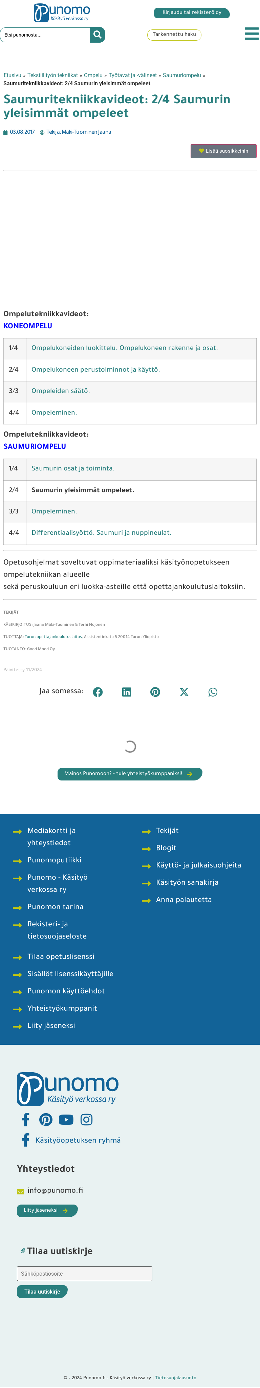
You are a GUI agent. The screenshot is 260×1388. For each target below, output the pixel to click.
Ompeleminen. (54, 513)
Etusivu (12, 76)
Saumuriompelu (182, 76)
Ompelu (93, 76)
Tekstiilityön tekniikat (52, 76)
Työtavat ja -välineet (133, 76)
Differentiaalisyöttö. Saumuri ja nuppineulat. (101, 534)
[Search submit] (97, 35)
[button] (97, 693)
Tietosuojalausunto (175, 1379)
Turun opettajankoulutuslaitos (53, 638)
